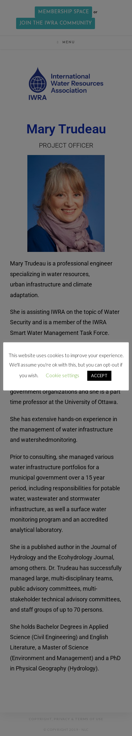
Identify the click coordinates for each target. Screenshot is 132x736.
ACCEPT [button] (99, 375)
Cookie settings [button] (62, 375)
